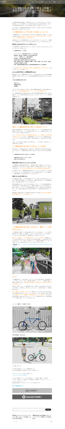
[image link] (32, 111)
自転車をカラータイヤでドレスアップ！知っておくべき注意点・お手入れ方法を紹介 (21, 418)
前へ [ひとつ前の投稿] (13, 415)
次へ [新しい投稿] (34, 415)
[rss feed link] (52, 422)
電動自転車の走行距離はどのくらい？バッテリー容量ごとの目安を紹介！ (42, 418)
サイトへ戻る (14, 422)
